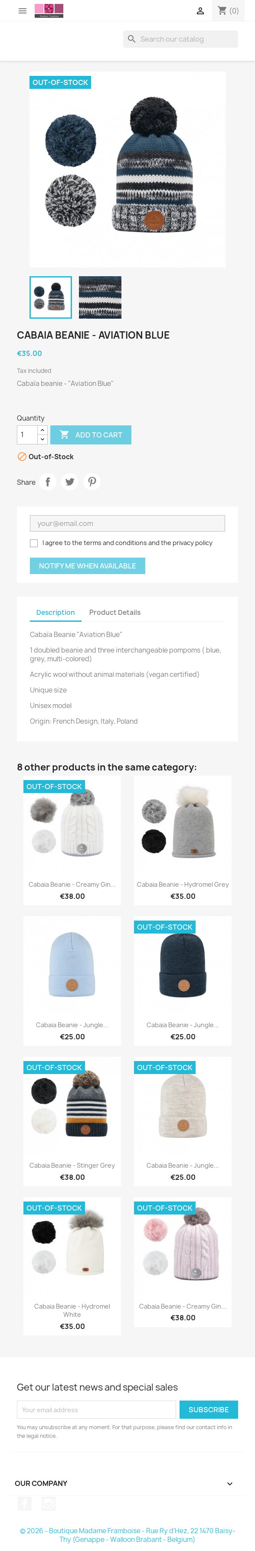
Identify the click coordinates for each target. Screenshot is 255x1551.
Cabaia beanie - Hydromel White (72, 1310)
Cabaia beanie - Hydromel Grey (183, 884)
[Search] (180, 39)
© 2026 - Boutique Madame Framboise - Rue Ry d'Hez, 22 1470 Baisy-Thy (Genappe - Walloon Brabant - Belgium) (127, 1535)
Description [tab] (55, 612)
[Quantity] (27, 434)
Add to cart (90, 435)
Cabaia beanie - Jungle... (72, 1025)
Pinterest (92, 481)
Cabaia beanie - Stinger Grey (72, 1165)
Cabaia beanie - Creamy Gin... (72, 884)
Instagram (49, 1504)
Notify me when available (87, 566)
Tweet (69, 481)
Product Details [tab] (115, 612)
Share (47, 481)
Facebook (25, 1504)
